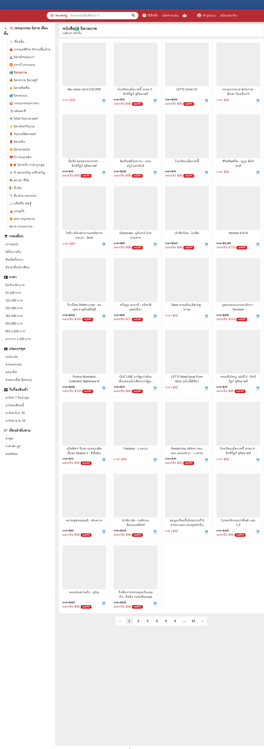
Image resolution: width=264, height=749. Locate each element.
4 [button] (157, 621)
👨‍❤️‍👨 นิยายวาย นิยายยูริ (23, 80)
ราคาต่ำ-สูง (13, 446)
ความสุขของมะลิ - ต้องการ (84, 520)
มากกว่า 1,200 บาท (18, 339)
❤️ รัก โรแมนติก (20, 157)
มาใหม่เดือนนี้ (15, 405)
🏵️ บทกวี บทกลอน (22, 64)
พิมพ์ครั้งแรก (14, 259)
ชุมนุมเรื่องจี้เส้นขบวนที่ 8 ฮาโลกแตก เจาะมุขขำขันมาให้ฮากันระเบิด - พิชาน (187, 525)
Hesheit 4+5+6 (238, 233)
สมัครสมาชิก (228, 15)
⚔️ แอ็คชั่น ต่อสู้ (20, 203)
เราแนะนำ (12, 244)
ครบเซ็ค (11, 372)
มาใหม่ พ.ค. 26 (15, 420)
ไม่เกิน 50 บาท (15, 285)
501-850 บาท (14, 323)
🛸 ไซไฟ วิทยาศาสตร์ (23, 118)
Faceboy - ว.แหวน (135, 448)
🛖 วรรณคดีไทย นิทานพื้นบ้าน (30, 49)
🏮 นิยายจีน (17, 141)
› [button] (202, 621)
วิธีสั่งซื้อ (150, 15)
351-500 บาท (14, 315)
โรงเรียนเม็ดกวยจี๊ (187, 161)
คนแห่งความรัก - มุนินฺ (84, 592)
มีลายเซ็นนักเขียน (18, 267)
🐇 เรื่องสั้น (16, 41)
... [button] (184, 621)
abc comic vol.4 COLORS (84, 89)
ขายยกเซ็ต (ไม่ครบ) (19, 379)
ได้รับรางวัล (13, 251)
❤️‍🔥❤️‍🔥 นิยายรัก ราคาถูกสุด (27, 164)
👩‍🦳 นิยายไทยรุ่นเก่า (22, 57)
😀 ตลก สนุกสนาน (22, 218)
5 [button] (166, 621)
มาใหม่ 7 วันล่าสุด (17, 397)
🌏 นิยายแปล (18, 95)
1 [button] (129, 621)
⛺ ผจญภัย (17, 211)
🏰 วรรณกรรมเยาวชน (24, 103)
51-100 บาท (13, 292)
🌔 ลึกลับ (15, 187)
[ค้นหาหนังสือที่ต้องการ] (133, 15)
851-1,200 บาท (15, 331)
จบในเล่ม (12, 356)
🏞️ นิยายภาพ (18, 72)
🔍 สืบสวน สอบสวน (22, 195)
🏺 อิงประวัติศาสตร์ (22, 134)
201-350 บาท (14, 308)
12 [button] (193, 621)
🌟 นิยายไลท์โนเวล (22, 126)
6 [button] (175, 621)
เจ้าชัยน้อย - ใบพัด (187, 233)
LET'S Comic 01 (186, 89)
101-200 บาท (14, 300)
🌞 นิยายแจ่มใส (19, 149)
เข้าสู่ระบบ (206, 15)
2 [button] (138, 621)
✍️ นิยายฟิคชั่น (19, 87)
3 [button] (147, 621)
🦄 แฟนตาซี (17, 111)
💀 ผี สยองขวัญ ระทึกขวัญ (27, 172)
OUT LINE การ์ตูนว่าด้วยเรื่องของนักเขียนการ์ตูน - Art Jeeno (135, 381)
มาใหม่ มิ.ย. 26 (15, 413)
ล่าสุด (9, 438)
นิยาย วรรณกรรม (21, 226)
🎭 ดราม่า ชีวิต (19, 180)
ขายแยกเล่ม (14, 364)
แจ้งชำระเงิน (170, 15)
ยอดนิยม (12, 453)
